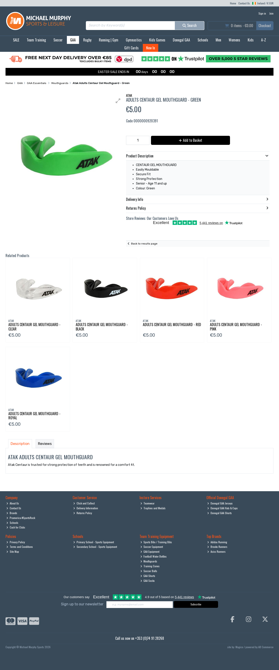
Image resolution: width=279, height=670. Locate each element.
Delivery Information (85, 508)
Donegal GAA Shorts (219, 513)
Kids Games (157, 40)
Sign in (262, 13)
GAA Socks (147, 580)
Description (20, 444)
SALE (16, 40)
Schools (203, 40)
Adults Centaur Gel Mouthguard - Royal (34, 415)
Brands (11, 513)
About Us (12, 503)
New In (150, 47)
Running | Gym (108, 40)
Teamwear (147, 503)
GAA (73, 40)
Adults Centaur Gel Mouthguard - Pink (236, 326)
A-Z (263, 40)
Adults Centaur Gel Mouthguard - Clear (34, 326)
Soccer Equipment (151, 547)
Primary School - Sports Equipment (93, 542)
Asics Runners (216, 551)
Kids (251, 40)
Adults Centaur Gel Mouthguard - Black (102, 326)
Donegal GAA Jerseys (220, 503)
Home (233, 3)
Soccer (58, 40)
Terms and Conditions (19, 547)
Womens (234, 40)
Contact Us (244, 3)
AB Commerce (265, 647)
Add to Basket (190, 140)
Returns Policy (82, 513)
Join (271, 13)
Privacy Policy (15, 542)
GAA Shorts (147, 576)
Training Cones (150, 566)
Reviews (45, 444)
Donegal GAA (181, 40)
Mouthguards (148, 561)
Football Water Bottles (153, 556)
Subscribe (195, 604)
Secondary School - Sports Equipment (95, 547)
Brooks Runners (217, 547)
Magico (239, 647)
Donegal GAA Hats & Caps (222, 508)
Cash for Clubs (15, 527)
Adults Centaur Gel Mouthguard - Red (172, 324)
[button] (118, 100)
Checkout (264, 25)
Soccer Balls (148, 571)
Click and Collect (84, 503)
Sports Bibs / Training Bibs (156, 542)
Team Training (36, 40)
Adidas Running (217, 542)
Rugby (87, 40)
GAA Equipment (150, 551)
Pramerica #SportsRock (20, 518)
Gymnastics (134, 40)
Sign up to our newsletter (82, 604)
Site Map (12, 551)
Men (218, 40)
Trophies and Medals (153, 508)
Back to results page (144, 243)
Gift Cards (131, 47)
